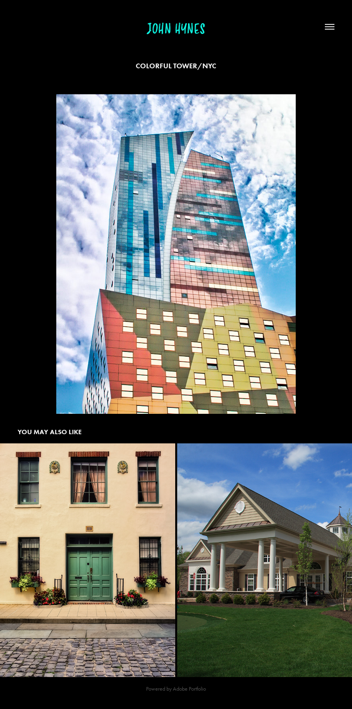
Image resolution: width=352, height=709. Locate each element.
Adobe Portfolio (189, 688)
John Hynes (176, 29)
